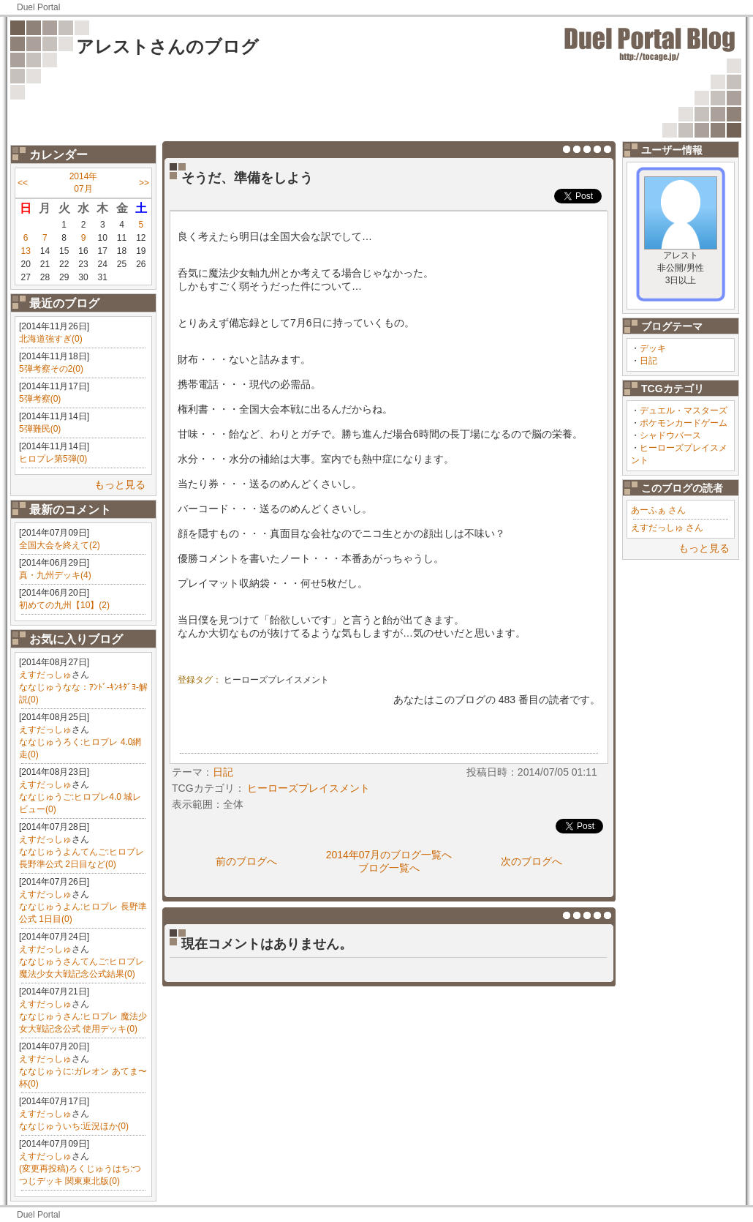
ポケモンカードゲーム (683, 423)
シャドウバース (670, 435)
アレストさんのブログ (167, 46)
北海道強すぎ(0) (51, 339)
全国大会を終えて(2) (59, 545)
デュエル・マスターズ (683, 410)
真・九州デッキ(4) (55, 575)
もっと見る (119, 484)
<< (23, 183)
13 (25, 251)
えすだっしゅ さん (667, 527)
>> (144, 183)
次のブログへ (531, 861)
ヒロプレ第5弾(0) (53, 459)
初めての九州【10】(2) (64, 605)
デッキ (653, 348)
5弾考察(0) (40, 399)
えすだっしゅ (45, 675)
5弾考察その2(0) (51, 369)
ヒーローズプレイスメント (276, 680)
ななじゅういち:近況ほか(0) (74, 1126)
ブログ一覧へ (389, 868)
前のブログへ (246, 861)
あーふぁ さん (658, 510)
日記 (648, 361)
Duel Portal (38, 7)
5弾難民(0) (40, 429)
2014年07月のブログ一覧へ (389, 855)
